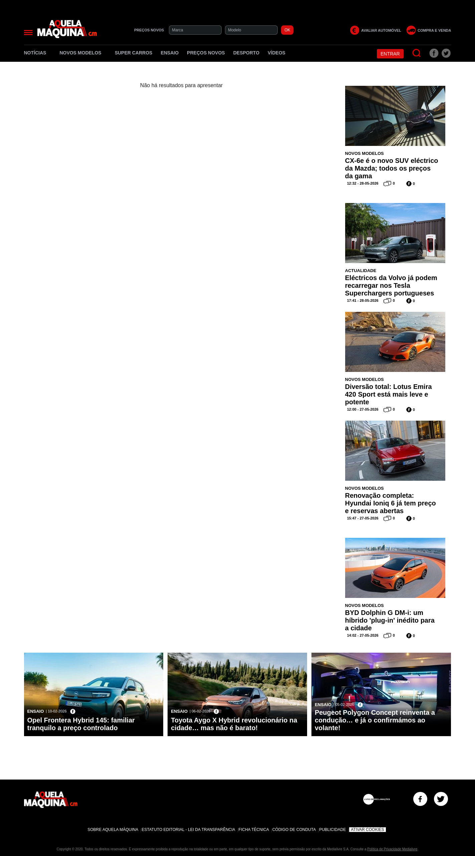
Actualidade (361, 270)
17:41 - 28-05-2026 (363, 300)
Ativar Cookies (367, 829)
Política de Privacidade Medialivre (392, 849)
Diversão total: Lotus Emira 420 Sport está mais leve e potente (388, 394)
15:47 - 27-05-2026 (363, 518)
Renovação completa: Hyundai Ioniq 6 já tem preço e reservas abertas (390, 503)
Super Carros (134, 52)
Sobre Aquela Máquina (112, 829)
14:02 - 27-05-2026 (363, 635)
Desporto (246, 52)
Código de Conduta (294, 829)
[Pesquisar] (417, 53)
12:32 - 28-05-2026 (363, 183)
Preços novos (206, 52)
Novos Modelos (82, 52)
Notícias (37, 52)
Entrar (390, 53)
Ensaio (170, 52)
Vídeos (276, 52)
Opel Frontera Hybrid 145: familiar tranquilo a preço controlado (81, 723)
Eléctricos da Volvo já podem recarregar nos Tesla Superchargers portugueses (391, 285)
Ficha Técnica (254, 829)
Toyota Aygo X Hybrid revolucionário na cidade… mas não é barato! (234, 723)
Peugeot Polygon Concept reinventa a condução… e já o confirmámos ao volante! (375, 720)
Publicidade (332, 829)
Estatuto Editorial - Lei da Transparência (188, 829)
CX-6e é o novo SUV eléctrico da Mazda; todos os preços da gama (391, 168)
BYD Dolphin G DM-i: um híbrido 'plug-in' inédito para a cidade (390, 620)
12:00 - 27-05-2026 (363, 409)
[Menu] (28, 32)
